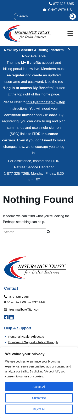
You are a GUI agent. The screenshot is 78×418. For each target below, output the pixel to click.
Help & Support (17, 328)
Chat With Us (57, 10)
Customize (39, 398)
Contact (11, 288)
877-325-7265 (61, 4)
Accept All (39, 386)
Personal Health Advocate (26, 336)
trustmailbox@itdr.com (22, 309)
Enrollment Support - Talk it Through (33, 342)
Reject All (39, 409)
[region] (39, 382)
